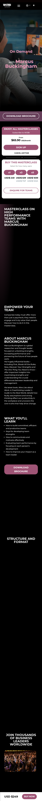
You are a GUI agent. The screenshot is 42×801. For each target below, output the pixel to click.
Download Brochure (21, 116)
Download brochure (21, 469)
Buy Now (29, 796)
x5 (32, 172)
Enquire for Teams (21, 190)
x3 (21, 172)
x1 (9, 172)
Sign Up (21, 147)
